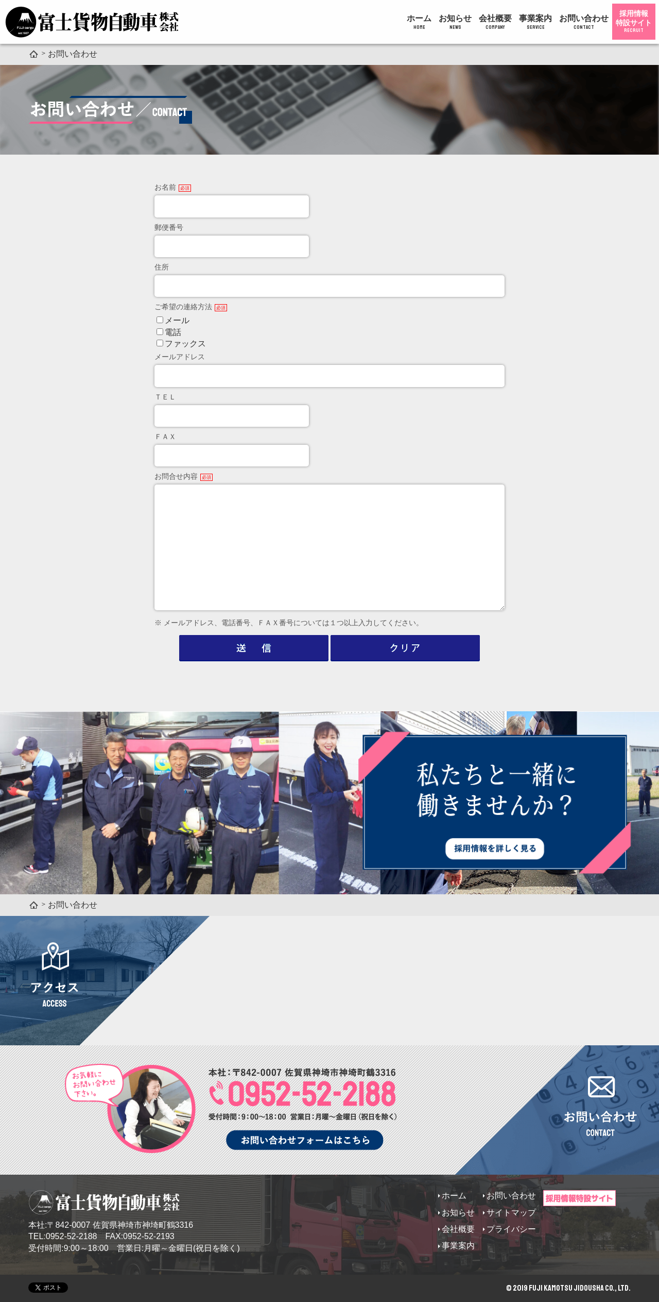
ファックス (185, 343)
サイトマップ (511, 1212)
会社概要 (495, 22)
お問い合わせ (584, 22)
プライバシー (511, 1229)
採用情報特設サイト (634, 21)
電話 (173, 332)
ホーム (419, 22)
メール (177, 320)
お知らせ (455, 22)
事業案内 (535, 22)
